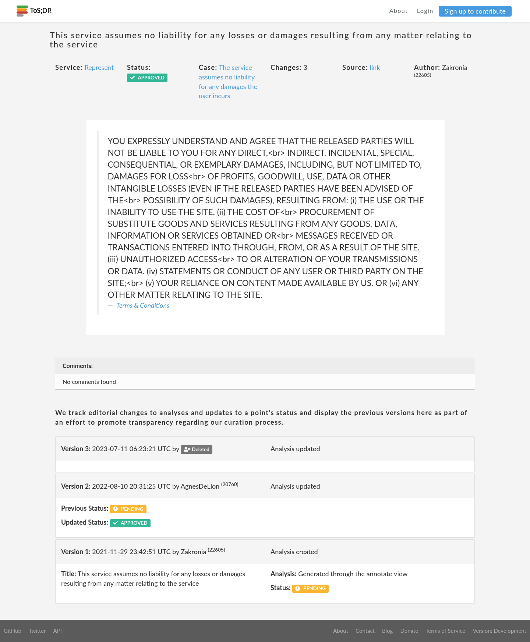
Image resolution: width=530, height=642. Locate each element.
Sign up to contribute (475, 11)
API (57, 630)
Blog (387, 630)
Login (425, 10)
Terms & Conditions (142, 305)
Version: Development (499, 630)
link (375, 67)
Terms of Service (445, 630)
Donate (409, 630)
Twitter (37, 630)
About (398, 10)
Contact (365, 630)
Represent (99, 67)
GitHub (12, 630)
